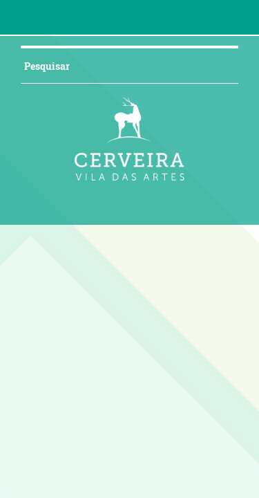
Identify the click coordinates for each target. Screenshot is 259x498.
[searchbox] (92, 65)
